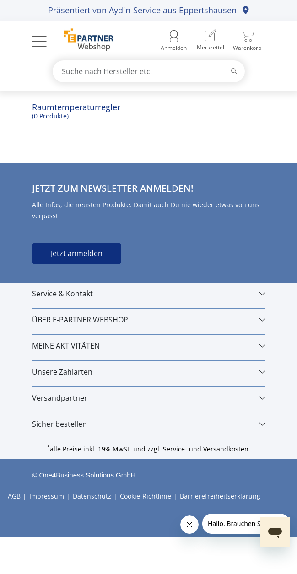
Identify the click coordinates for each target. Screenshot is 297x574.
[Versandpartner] (148, 398)
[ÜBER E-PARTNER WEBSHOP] (148, 320)
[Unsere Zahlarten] (148, 372)
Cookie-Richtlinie (145, 496)
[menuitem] (210, 41)
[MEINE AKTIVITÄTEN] (148, 346)
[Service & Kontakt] (148, 294)
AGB (14, 496)
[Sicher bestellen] (148, 424)
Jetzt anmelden (77, 253)
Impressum (46, 496)
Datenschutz (92, 496)
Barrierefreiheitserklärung (220, 496)
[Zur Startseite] (83, 41)
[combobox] (149, 71)
